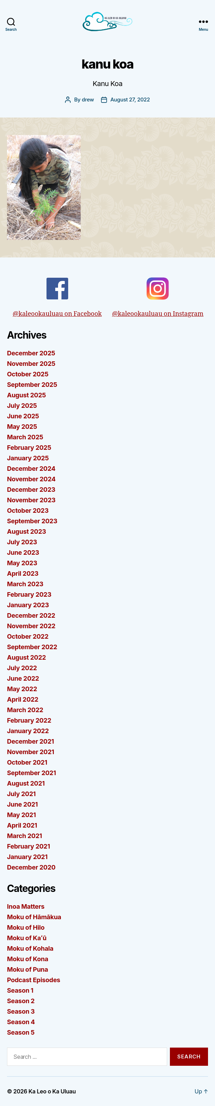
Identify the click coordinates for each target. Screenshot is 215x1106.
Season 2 (21, 1001)
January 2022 (28, 731)
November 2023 (31, 500)
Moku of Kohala (30, 948)
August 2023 (26, 531)
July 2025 (22, 405)
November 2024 (31, 479)
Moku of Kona (27, 959)
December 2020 (31, 867)
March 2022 (25, 710)
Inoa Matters (25, 906)
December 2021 (30, 741)
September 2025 (32, 384)
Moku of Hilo (25, 927)
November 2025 (31, 363)
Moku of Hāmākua (34, 917)
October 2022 (28, 636)
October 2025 (27, 374)
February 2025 (29, 447)
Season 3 (21, 1011)
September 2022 (32, 647)
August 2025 (26, 395)
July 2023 (22, 542)
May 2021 (21, 814)
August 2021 (26, 783)
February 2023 (29, 594)
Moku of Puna (27, 969)
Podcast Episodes (33, 980)
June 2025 (23, 416)
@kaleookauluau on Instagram (157, 297)
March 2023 (25, 584)
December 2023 (31, 489)
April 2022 (22, 699)
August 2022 (26, 657)
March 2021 (24, 835)
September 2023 (32, 521)
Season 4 (21, 1022)
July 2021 (21, 793)
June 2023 (23, 552)
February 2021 (28, 846)
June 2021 (22, 804)
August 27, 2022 (130, 99)
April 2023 (22, 573)
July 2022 (22, 668)
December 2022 (31, 615)
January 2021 (27, 856)
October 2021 (27, 762)
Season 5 (21, 1032)
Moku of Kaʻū (26, 938)
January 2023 (28, 605)
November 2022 (31, 626)
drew (88, 99)
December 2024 (31, 468)
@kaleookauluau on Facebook (57, 297)
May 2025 (22, 426)
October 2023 (28, 510)
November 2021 (30, 752)
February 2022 (29, 720)
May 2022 (22, 689)
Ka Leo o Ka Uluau (52, 1091)
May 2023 (22, 563)
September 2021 (31, 773)
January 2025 (28, 458)
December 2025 (31, 353)
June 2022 (23, 678)
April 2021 (22, 825)
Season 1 (20, 990)
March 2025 (25, 437)
